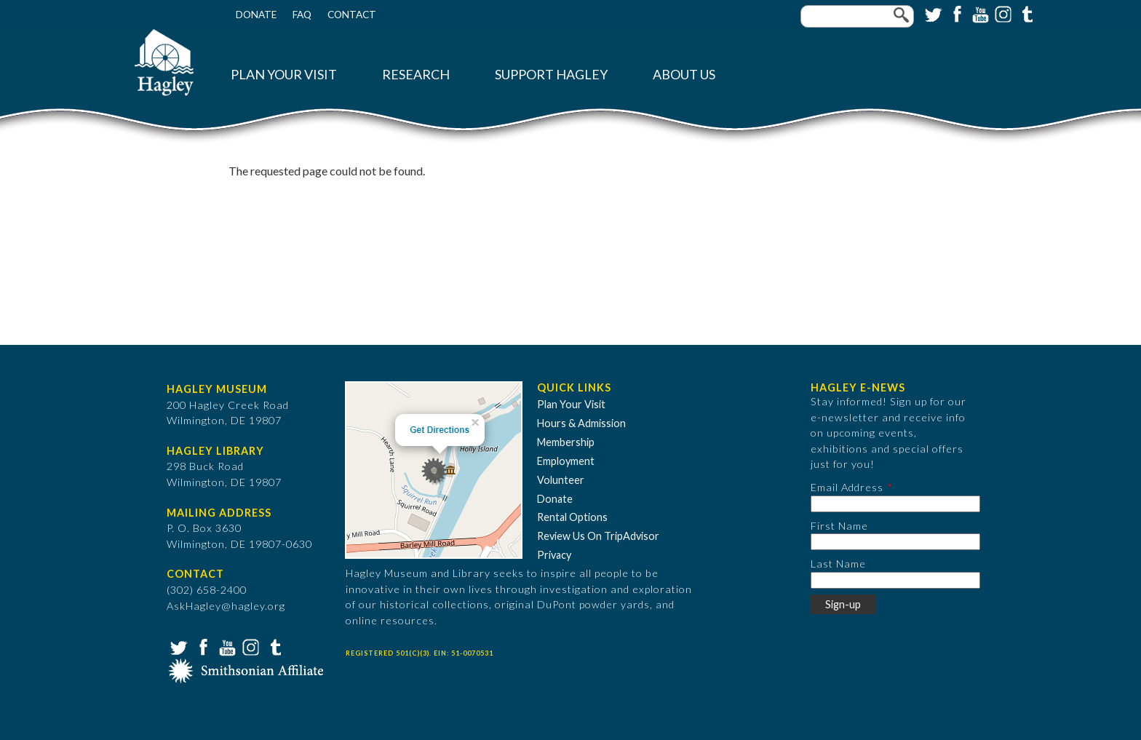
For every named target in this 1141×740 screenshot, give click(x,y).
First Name (839, 526)
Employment (566, 461)
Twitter (932, 13)
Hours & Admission (581, 423)
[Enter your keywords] (857, 16)
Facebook (955, 13)
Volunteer (560, 480)
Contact (351, 14)
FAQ (302, 14)
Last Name (838, 563)
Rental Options (572, 517)
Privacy (554, 555)
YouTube (979, 13)
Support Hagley (551, 74)
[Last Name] (895, 580)
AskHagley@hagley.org (226, 606)
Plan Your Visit (284, 74)
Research (416, 74)
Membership (566, 442)
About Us (684, 74)
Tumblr (1025, 13)
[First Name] (895, 541)
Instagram (1002, 13)
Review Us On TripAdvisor (598, 536)
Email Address (847, 487)
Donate (256, 14)
